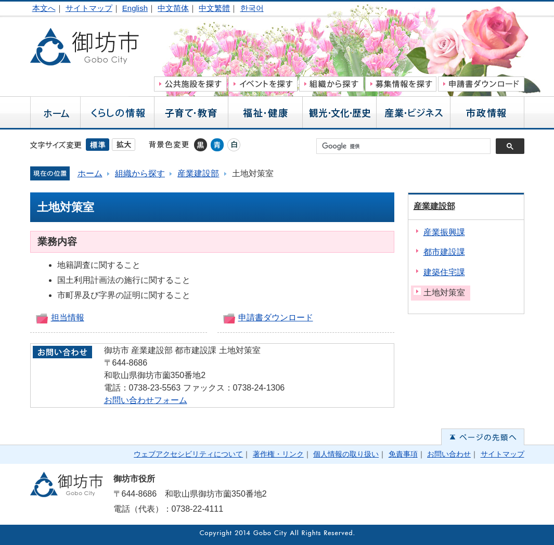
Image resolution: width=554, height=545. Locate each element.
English (135, 8)
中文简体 (173, 8)
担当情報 (67, 317)
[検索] (406, 146)
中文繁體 (214, 8)
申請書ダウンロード (275, 317)
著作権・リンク (278, 454)
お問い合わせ (449, 454)
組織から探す (140, 173)
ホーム (90, 173)
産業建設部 (198, 173)
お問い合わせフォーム (145, 400)
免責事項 (403, 454)
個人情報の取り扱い (346, 454)
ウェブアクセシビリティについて (188, 454)
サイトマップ (89, 8)
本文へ (44, 8)
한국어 (252, 8)
